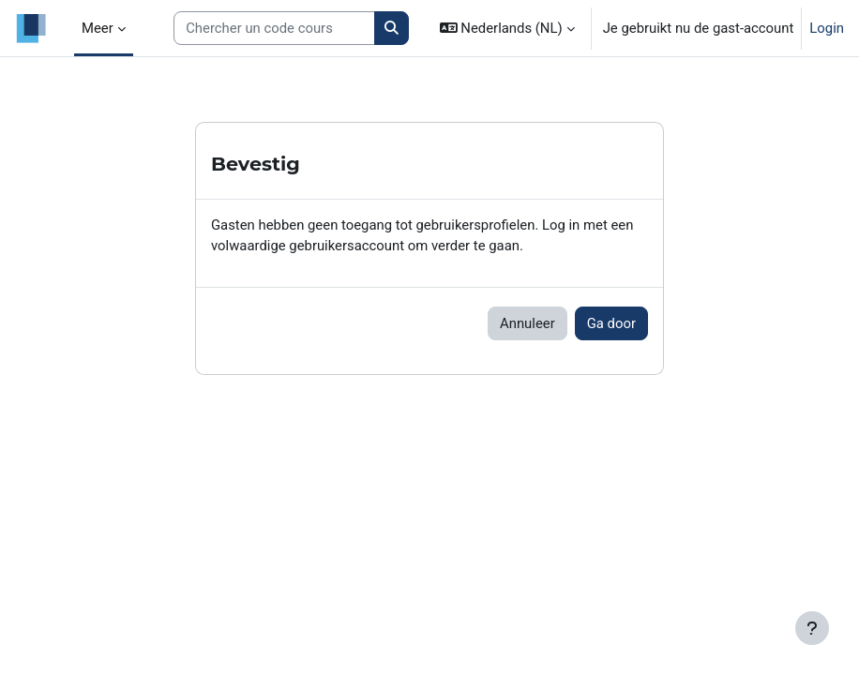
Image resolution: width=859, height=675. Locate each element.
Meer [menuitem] (97, 28)
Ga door (611, 323)
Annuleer (527, 323)
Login (826, 28)
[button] (507, 28)
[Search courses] (274, 28)
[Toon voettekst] (812, 628)
